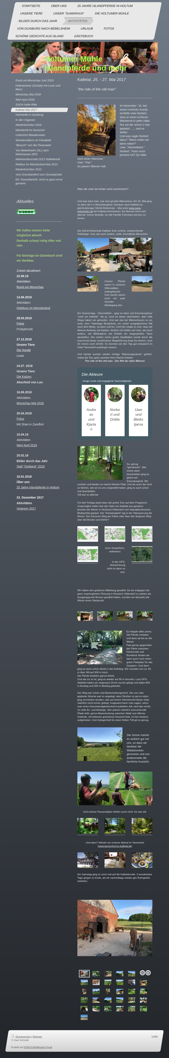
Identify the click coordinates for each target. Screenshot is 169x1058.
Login (155, 1036)
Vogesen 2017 (26, 508)
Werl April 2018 (27, 445)
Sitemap (37, 1036)
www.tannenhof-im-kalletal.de (115, 846)
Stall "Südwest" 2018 (31, 466)
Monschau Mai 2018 (30, 403)
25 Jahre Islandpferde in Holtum (38, 487)
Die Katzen (24, 376)
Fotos (20, 418)
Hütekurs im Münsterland (33, 308)
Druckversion (21, 1036)
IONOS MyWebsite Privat (38, 1047)
